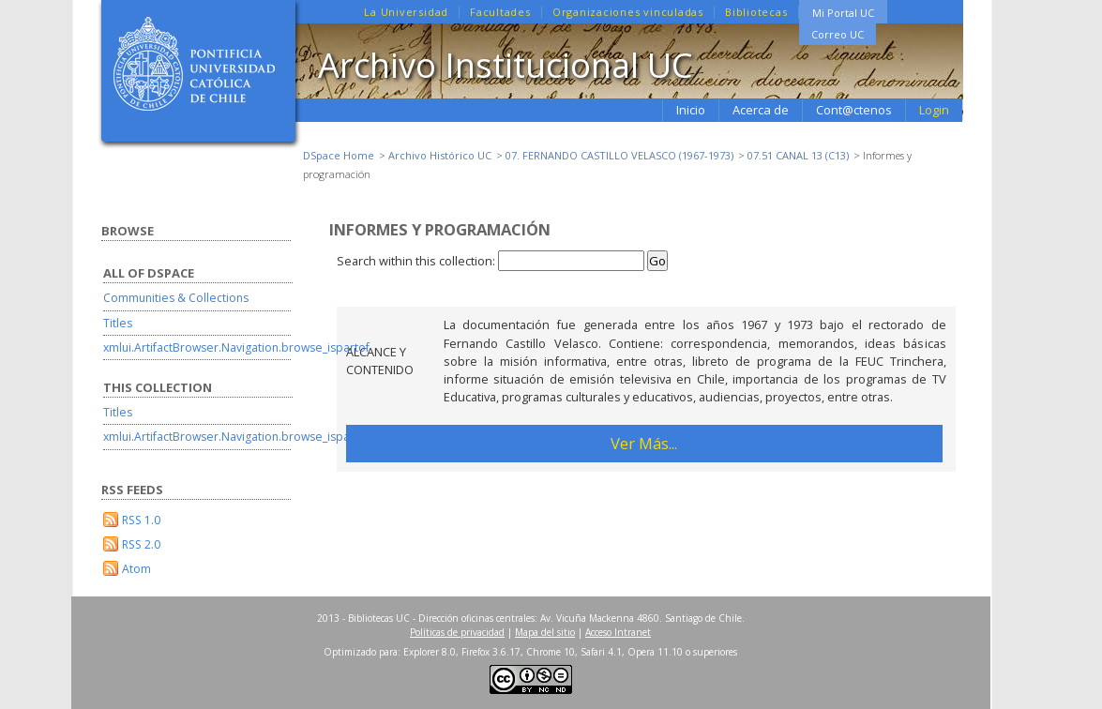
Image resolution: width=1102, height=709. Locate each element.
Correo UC (837, 34)
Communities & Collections (176, 298)
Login (934, 109)
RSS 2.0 (141, 544)
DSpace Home (338, 155)
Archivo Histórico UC (439, 155)
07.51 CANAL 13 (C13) (798, 155)
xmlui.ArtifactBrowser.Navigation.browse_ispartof (236, 347)
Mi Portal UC (843, 13)
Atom (136, 569)
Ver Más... (644, 443)
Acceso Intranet (618, 632)
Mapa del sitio (545, 632)
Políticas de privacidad (457, 632)
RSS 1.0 (141, 520)
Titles (117, 323)
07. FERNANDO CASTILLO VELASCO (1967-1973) (619, 155)
